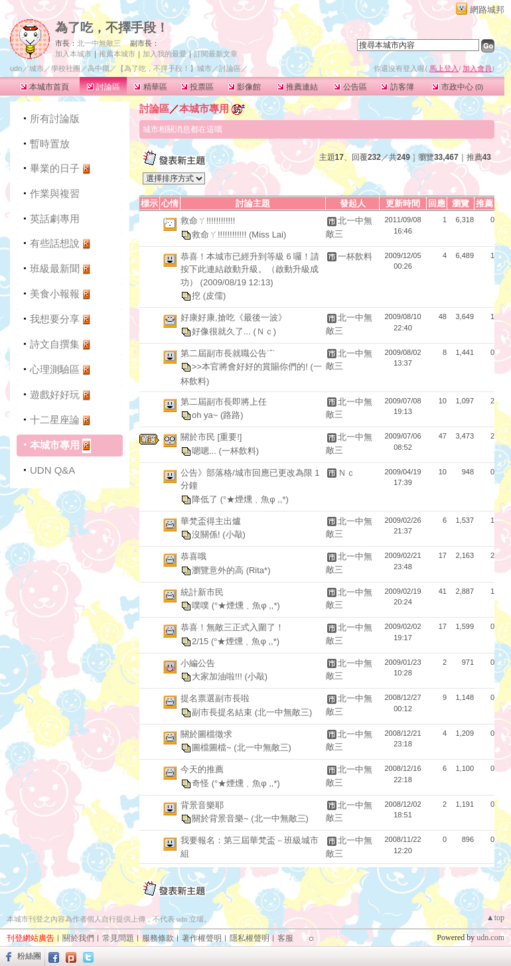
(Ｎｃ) (264, 331)
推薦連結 (297, 87)
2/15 (201, 641)
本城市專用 (55, 444)
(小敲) (234, 534)
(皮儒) (214, 296)
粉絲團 (29, 956)
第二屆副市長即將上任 (224, 402)
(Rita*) (258, 570)
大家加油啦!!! (218, 676)
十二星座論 (55, 419)
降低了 (206, 499)
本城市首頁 (45, 87)
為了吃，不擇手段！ (112, 27)
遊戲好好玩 (55, 394)
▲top (495, 917)
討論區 (103, 87)
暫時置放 (50, 143)
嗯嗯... (205, 450)
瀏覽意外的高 (219, 570)
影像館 (244, 87)
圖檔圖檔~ (213, 747)
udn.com (490, 937)
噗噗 (202, 605)
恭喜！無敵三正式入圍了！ (232, 627)
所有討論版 (55, 118)
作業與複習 (55, 193)
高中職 (99, 68)
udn (16, 68)
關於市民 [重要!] (211, 437)
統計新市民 (202, 592)
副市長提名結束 (223, 712)
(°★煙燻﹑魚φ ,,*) (254, 499)
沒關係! (207, 534)
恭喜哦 (193, 556)
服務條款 (158, 938)
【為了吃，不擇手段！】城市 (164, 68)
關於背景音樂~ (221, 818)
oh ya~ (206, 415)
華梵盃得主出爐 (211, 521)
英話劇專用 (55, 218)
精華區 (150, 87)
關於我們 (78, 938)
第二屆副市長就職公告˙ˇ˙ (228, 353)
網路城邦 (487, 10)
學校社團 (65, 68)
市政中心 (457, 87)
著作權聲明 (202, 938)
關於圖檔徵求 (206, 734)
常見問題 (118, 938)
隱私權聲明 (249, 938)
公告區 (350, 87)
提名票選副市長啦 (215, 698)
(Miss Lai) (267, 234)
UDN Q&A (52, 470)
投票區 (197, 87)
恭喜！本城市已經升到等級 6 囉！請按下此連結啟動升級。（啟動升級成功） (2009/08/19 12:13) (250, 269)
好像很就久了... (222, 331)
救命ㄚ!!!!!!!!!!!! (208, 221)
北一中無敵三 (99, 43)
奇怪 (202, 783)
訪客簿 (397, 87)
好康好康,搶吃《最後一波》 (234, 317)
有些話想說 (55, 243)
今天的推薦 (202, 769)
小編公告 (198, 663)
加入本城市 (73, 54)
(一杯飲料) (238, 450)
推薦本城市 (117, 54)
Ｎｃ (346, 473)
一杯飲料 (355, 256)
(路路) (232, 415)
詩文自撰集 (55, 344)
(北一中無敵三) (284, 712)
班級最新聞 (55, 268)
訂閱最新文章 (216, 54)
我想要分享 (55, 318)
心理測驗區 (55, 369)
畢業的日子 (55, 168)
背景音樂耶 (202, 805)
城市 (36, 68)
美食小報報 (55, 293)
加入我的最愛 (164, 54)
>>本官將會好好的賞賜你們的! (251, 367)
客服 (285, 938)
